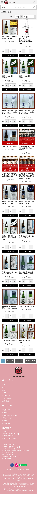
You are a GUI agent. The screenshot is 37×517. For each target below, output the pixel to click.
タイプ (4, 416)
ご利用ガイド (6, 433)
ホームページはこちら (8, 472)
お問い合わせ (6, 447)
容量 (3, 413)
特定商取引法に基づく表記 (10, 438)
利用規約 (4, 444)
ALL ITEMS (3, 12)
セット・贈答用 (6, 421)
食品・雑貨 (5, 424)
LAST (33, 383)
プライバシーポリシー (8, 441)
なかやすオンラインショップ (18, 493)
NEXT (27, 383)
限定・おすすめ (6, 419)
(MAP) (27, 474)
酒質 (3, 408)
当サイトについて (7, 436)
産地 (3, 411)
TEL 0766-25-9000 (8, 459)
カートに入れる (11, 57)
